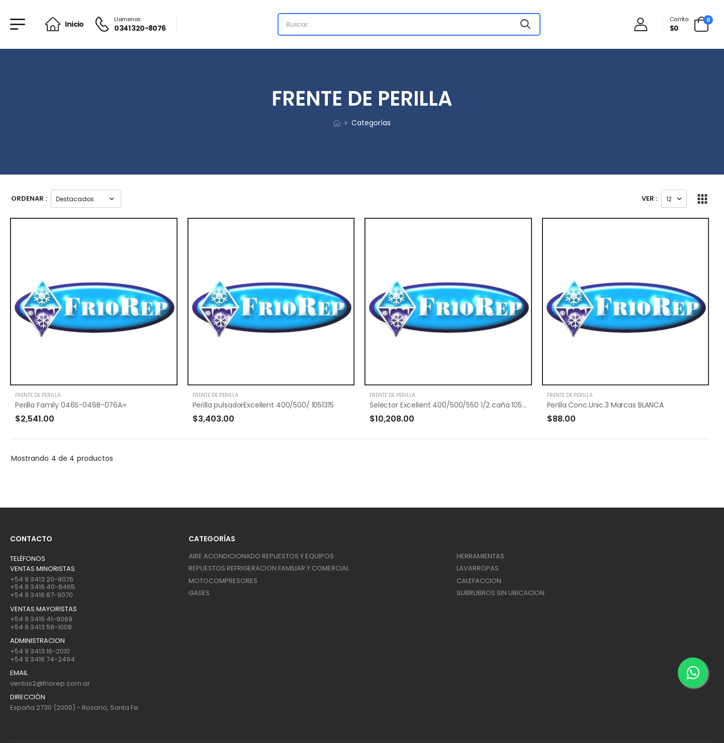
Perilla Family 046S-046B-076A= (71, 405)
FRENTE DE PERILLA (38, 395)
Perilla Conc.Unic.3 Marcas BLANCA (605, 405)
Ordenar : (29, 198)
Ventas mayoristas (43, 609)
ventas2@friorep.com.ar (50, 683)
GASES (199, 593)
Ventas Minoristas (42, 569)
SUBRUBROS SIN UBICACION (501, 593)
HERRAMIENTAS (480, 556)
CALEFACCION (479, 581)
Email (19, 673)
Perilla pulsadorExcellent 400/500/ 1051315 (263, 405)
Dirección (27, 697)
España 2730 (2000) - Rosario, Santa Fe (74, 707)
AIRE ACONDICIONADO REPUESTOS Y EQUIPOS (261, 556)
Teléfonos (27, 559)
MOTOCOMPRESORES (223, 581)
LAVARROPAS (478, 568)
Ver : (649, 198)
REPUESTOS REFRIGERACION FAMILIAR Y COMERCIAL (269, 568)
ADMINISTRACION (37, 641)
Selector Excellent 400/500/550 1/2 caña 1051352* (454, 405)
